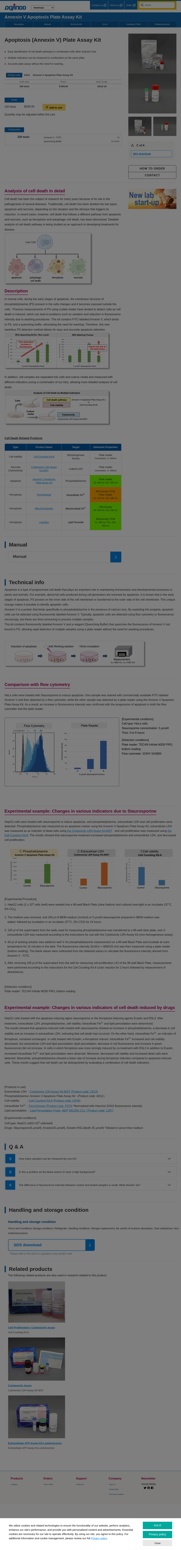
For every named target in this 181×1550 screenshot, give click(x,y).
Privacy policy (99, 1538)
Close (157, 1543)
